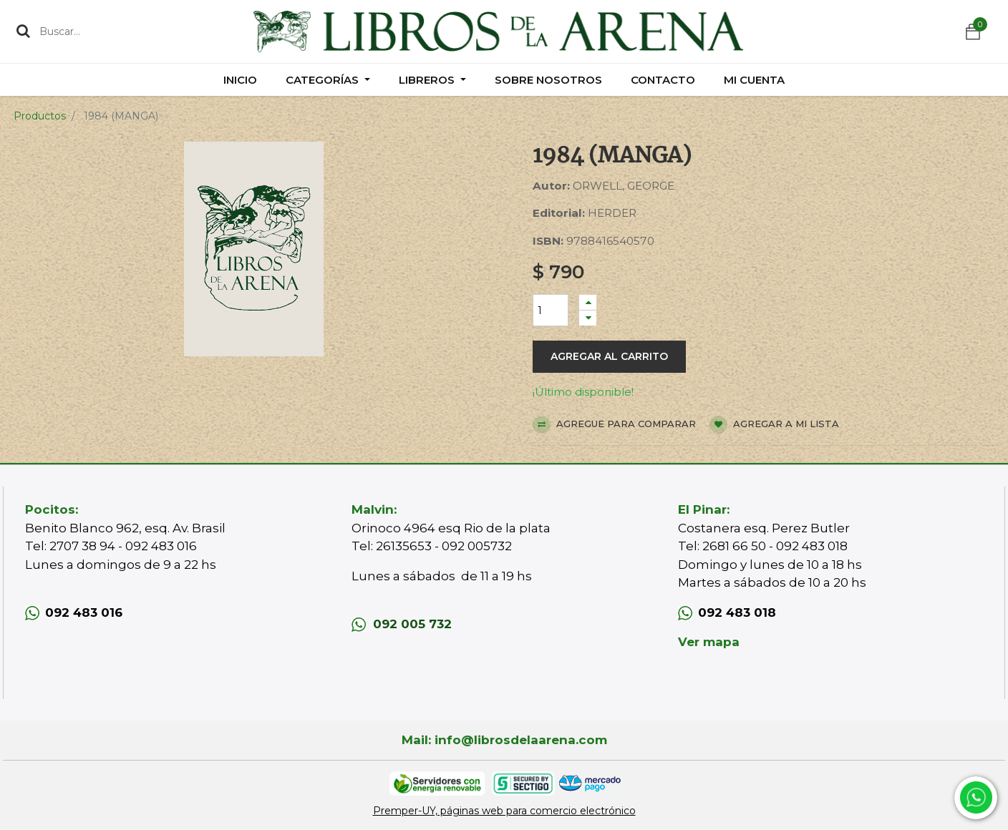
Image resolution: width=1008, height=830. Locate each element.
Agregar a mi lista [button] (774, 425)
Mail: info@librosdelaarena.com (504, 740)
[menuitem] (240, 80)
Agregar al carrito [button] (609, 356)
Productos (40, 115)
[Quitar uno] (587, 318)
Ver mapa (709, 642)
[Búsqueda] (23, 30)
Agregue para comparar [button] (614, 425)
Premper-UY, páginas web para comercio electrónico (504, 810)
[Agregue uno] (587, 302)
